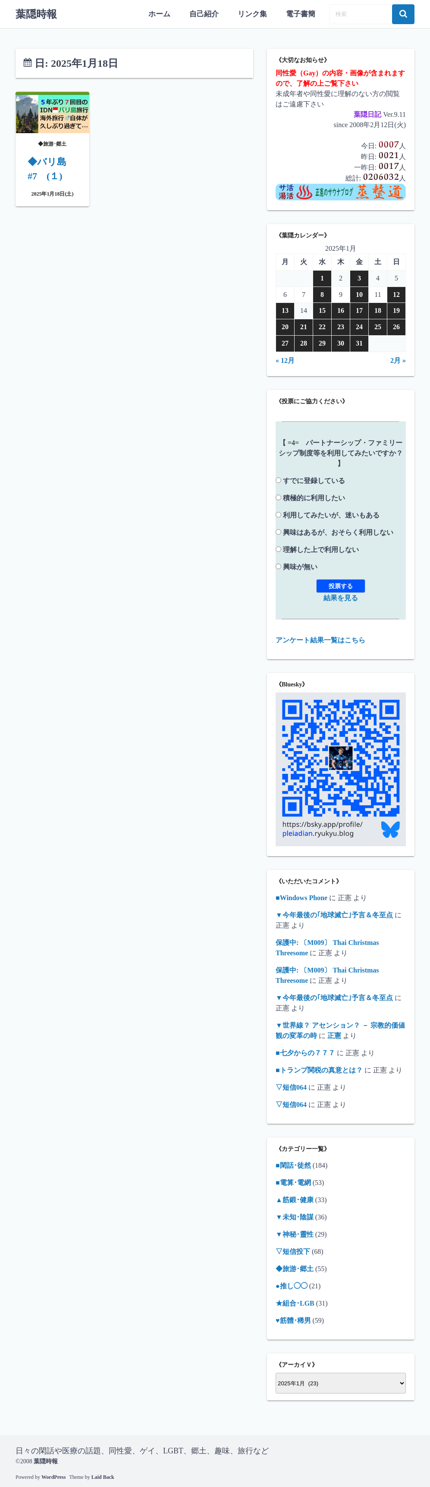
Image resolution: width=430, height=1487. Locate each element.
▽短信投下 (293, 1251)
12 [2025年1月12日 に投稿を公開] (396, 293)
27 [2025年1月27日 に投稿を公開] (285, 342)
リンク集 (255, 13)
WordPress (53, 1476)
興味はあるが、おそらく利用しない (338, 531)
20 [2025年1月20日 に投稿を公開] (285, 326)
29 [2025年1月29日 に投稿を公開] (322, 342)
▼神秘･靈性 (295, 1234)
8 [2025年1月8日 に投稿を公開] (322, 293)
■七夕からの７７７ (305, 1052)
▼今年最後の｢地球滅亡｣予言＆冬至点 (334, 914)
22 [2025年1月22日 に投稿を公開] (322, 326)
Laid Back (102, 1476)
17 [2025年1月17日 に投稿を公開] (359, 310)
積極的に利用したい (314, 497)
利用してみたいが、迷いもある (331, 514)
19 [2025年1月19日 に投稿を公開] (396, 310)
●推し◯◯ (292, 1285)
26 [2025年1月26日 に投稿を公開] (396, 326)
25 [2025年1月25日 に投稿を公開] (377, 326)
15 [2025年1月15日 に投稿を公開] (322, 310)
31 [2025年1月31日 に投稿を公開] (359, 342)
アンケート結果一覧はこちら (320, 639)
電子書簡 (301, 13)
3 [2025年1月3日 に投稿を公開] (359, 277)
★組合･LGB (295, 1302)
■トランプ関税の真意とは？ (319, 1069)
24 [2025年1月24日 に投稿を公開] (359, 326)
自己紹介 (208, 13)
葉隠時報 (36, 13)
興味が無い (300, 566)
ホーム (165, 13)
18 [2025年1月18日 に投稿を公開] (377, 310)
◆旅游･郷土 (295, 1268)
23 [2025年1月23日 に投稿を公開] (340, 326)
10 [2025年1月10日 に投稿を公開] (359, 293)
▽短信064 (291, 1087)
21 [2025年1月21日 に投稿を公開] (303, 326)
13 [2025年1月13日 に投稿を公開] (285, 310)
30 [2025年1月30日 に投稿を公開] (340, 342)
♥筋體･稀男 (293, 1320)
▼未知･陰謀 (295, 1216)
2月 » (398, 359)
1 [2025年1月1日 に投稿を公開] (322, 277)
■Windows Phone (301, 897)
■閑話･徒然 (293, 1165)
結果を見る (340, 597)
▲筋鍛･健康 (295, 1199)
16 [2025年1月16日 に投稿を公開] (340, 310)
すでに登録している (314, 479)
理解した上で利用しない (321, 548)
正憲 (334, 1035)
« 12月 (285, 359)
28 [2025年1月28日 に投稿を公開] (303, 342)
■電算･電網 (293, 1182)
